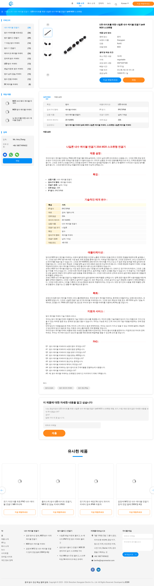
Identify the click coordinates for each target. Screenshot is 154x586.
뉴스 (3, 550)
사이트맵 (4, 553)
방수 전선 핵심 (83, 388)
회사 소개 (5, 546)
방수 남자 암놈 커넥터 (17, 74)
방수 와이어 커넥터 (65, 388)
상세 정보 (47, 97)
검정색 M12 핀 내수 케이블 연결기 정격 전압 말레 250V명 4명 (38, 550)
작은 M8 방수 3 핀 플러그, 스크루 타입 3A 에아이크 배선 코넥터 (72, 557)
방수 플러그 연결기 (17, 38)
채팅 (17, 161)
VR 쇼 (3, 543)
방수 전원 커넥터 (17, 79)
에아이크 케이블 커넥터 (17, 53)
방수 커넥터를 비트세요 (17, 33)
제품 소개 (5, 539)
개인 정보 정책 (7, 560)
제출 (54, 433)
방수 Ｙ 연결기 (17, 48)
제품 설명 (58, 97)
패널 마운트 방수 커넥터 (17, 69)
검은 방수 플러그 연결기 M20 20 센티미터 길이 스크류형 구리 (72, 549)
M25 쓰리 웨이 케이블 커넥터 (22, 102)
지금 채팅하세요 (143, 4)
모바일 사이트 (6, 557)
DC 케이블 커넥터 (17, 84)
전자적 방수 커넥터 (17, 58)
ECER (127, 582)
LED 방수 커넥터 (17, 64)
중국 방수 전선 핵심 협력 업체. (37, 582)
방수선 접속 (49, 388)
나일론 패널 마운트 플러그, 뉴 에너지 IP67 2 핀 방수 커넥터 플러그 (72, 539)
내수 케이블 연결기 (17, 27)
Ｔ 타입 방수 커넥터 (17, 43)
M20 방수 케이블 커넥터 (22, 110)
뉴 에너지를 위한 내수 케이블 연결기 (22, 119)
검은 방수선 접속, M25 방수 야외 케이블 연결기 (39, 537)
